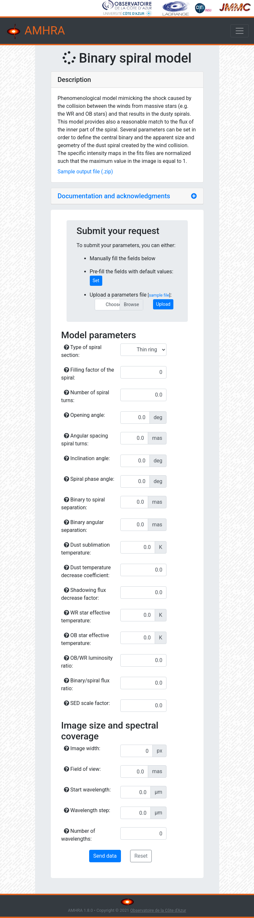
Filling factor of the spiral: (87, 374)
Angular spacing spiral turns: (84, 440)
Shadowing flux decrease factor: (83, 594)
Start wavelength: (87, 790)
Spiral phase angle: (89, 479)
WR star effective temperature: (85, 617)
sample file (159, 295)
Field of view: (82, 769)
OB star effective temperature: (85, 639)
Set (96, 280)
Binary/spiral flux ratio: (85, 684)
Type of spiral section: (81, 351)
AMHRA (35, 31)
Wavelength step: (87, 810)
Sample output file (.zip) (85, 171)
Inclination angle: (87, 458)
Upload (163, 304)
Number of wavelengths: (78, 835)
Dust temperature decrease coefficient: (86, 571)
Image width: (82, 748)
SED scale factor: (87, 703)
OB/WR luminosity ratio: (87, 662)
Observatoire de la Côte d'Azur (158, 910)
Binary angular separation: (82, 526)
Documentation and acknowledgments (114, 196)
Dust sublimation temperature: (85, 549)
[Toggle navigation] (239, 30)
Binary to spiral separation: (83, 504)
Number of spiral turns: (85, 396)
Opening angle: (84, 415)
